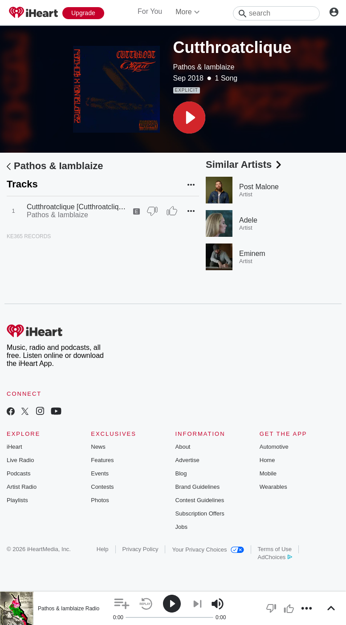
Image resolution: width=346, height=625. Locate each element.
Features (102, 460)
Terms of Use (275, 549)
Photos (100, 500)
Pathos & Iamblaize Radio (68, 608)
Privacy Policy (140, 549)
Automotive (274, 446)
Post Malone (259, 187)
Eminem (252, 253)
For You (150, 11)
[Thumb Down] (152, 211)
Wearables (273, 486)
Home (267, 460)
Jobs (181, 527)
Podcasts (18, 473)
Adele (248, 220)
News (98, 446)
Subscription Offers (199, 513)
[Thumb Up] (172, 211)
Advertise (187, 460)
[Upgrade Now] (83, 13)
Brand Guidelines (197, 486)
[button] (189, 117)
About (183, 446)
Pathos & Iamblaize (204, 67)
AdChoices (275, 557)
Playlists (17, 500)
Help (103, 549)
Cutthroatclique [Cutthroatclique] (78, 207)
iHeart (14, 446)
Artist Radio (22, 486)
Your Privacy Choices (208, 549)
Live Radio (20, 460)
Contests (102, 486)
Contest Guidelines (199, 500)
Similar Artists (244, 164)
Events (100, 473)
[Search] (276, 13)
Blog (181, 473)
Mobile (268, 473)
